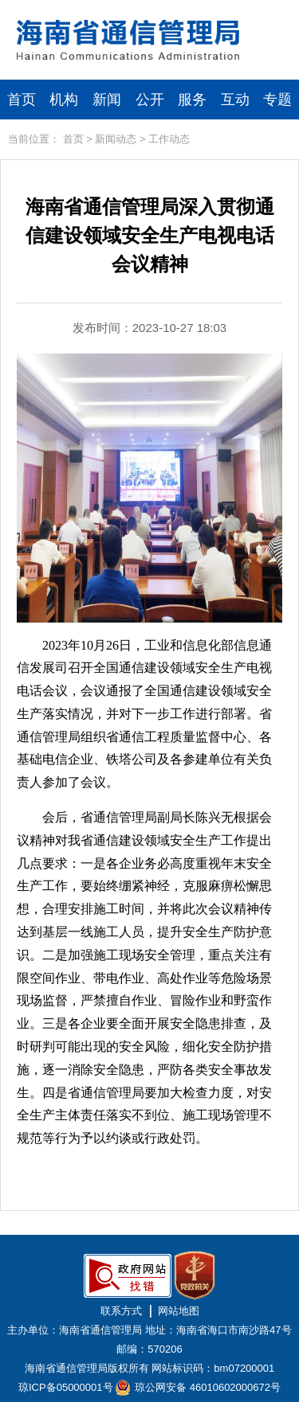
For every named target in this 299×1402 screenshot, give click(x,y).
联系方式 (121, 1311)
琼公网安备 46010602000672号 (208, 1387)
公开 (150, 99)
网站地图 (178, 1311)
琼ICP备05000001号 (65, 1387)
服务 (192, 99)
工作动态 (169, 139)
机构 (63, 99)
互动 (235, 99)
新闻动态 (115, 139)
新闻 (106, 99)
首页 (21, 99)
